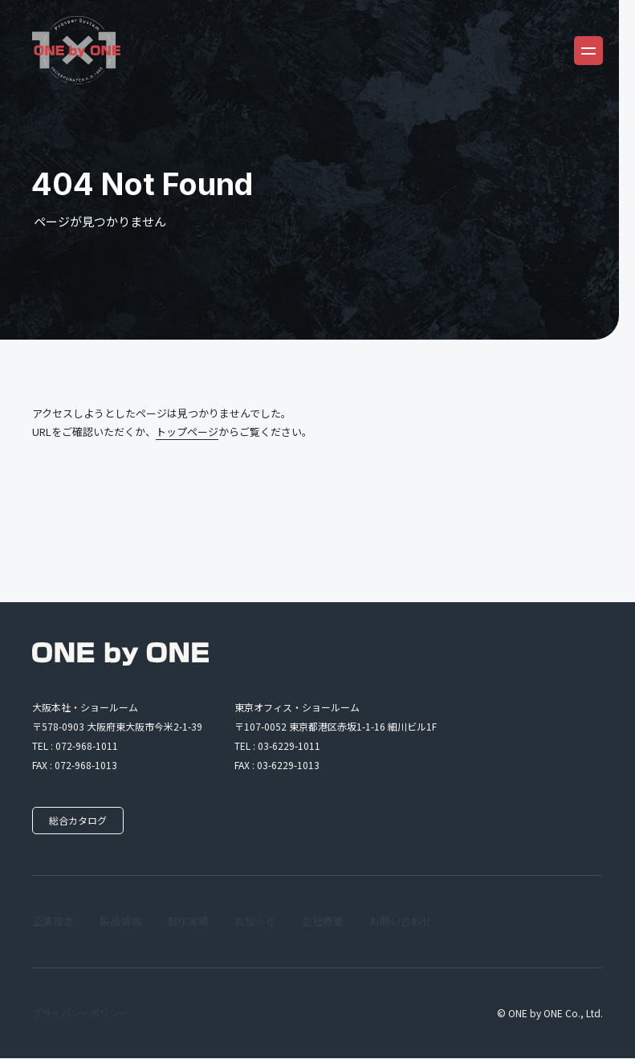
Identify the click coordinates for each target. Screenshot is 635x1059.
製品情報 (120, 922)
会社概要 (323, 922)
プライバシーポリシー (80, 1013)
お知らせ (255, 922)
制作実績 (188, 922)
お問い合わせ (400, 922)
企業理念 (53, 922)
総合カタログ (80, 821)
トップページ (187, 431)
